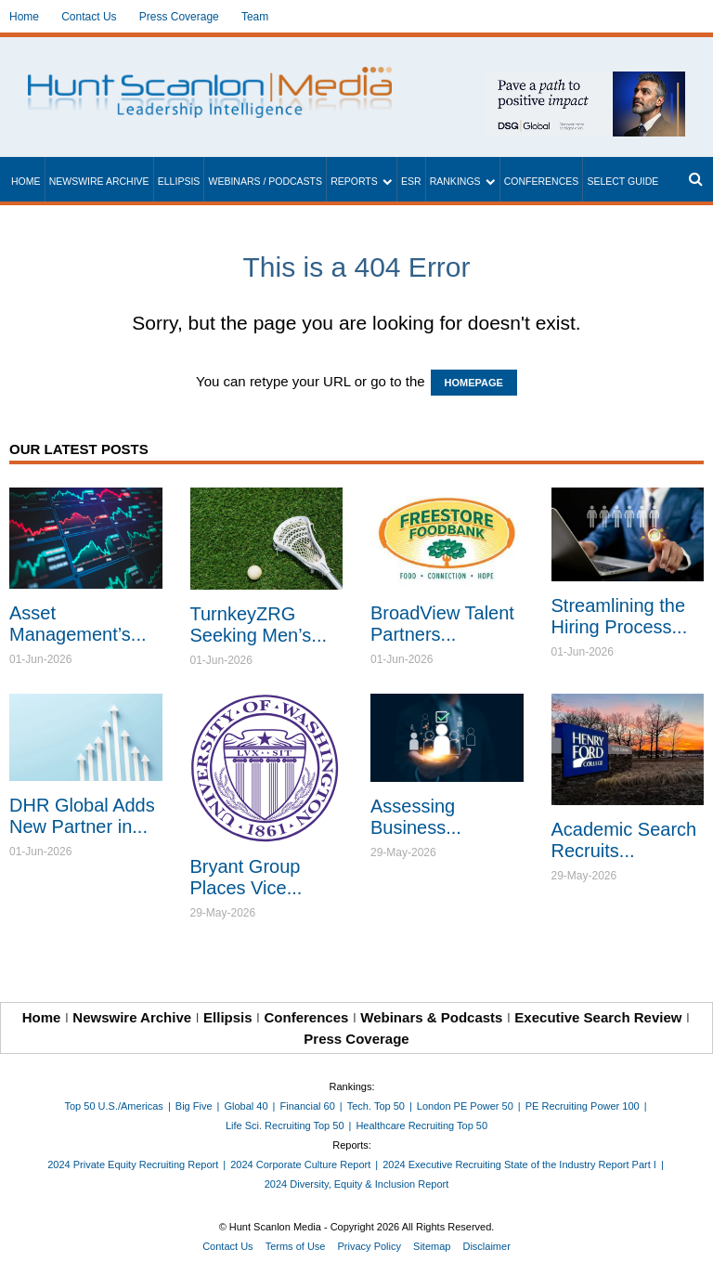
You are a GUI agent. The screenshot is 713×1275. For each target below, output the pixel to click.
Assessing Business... (415, 817)
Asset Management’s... (78, 623)
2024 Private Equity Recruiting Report (132, 1164)
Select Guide (622, 181)
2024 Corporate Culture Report (300, 1164)
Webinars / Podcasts (265, 181)
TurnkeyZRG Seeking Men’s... (259, 624)
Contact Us (88, 16)
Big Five (194, 1106)
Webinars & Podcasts (431, 1017)
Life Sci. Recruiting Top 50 (285, 1125)
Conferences (541, 181)
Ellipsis (179, 181)
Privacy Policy (369, 1246)
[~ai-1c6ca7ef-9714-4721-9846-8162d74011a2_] (585, 81)
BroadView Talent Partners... (442, 623)
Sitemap (431, 1246)
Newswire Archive (99, 181)
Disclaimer (486, 1246)
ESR (411, 181)
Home (24, 16)
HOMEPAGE (474, 382)
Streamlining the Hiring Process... (619, 616)
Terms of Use (296, 1246)
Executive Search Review (597, 1017)
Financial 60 (306, 1106)
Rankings (455, 181)
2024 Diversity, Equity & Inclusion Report (357, 1184)
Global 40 (245, 1106)
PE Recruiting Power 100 (582, 1106)
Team (254, 16)
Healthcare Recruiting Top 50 (421, 1125)
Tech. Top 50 (376, 1106)
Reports (354, 181)
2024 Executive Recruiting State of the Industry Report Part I (519, 1164)
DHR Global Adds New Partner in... (82, 816)
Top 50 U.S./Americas (114, 1106)
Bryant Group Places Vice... (246, 877)
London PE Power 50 (465, 1106)
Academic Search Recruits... (624, 840)
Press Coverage (179, 16)
